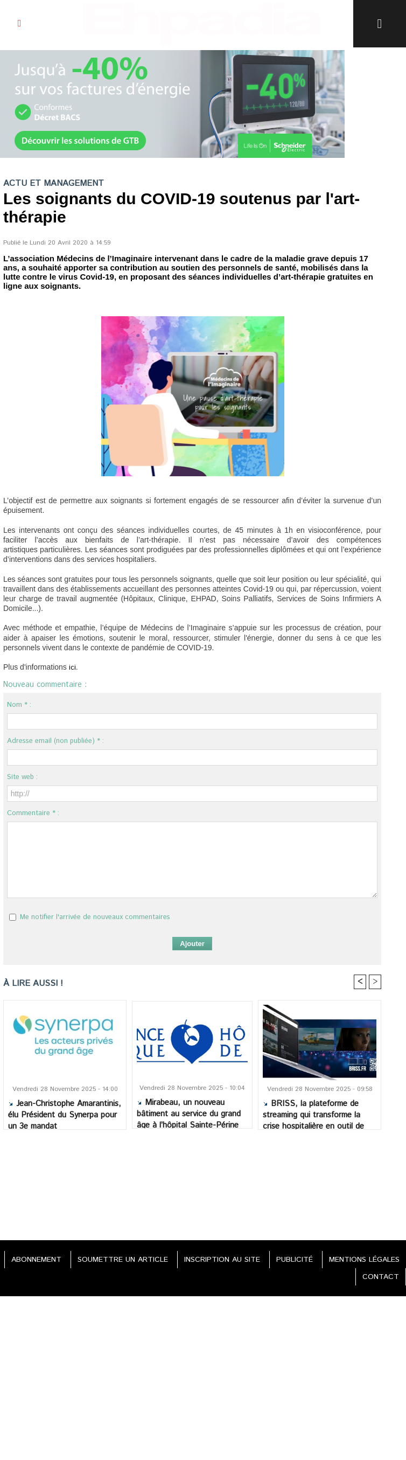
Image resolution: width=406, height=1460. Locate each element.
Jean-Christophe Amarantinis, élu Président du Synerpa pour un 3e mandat (64, 1111)
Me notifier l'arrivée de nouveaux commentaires (95, 917)
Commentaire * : (33, 813)
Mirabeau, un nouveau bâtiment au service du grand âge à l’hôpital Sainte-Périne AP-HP (189, 1110)
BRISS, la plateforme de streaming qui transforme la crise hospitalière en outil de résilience (313, 1111)
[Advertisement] (192, 1182)
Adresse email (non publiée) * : (55, 741)
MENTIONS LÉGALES (364, 1259)
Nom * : (19, 705)
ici (72, 668)
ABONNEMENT (36, 1259)
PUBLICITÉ (294, 1259)
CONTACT (380, 1276)
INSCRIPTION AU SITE (222, 1259)
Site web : (22, 777)
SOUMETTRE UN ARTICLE (123, 1259)
